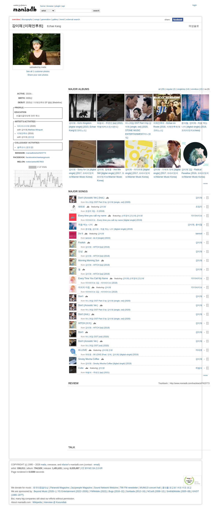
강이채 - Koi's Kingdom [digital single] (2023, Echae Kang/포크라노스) (82, 127)
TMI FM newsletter (129, 487)
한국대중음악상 (40, 487)
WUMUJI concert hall (150, 487)
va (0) (207, 89)
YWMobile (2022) (98, 491)
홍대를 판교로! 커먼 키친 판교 (177, 487)
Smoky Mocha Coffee (91, 359)
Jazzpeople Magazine (81, 487)
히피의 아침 (86, 287)
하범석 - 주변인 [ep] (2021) (97, 372)
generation (46, 19)
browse (50, 6)
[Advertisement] (34, 83)
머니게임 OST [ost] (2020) (97, 336)
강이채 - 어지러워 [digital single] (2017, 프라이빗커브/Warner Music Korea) (137, 173)
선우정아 (125, 216)
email (96, 464)
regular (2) (171, 89)
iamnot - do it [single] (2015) (97, 238)
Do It (83, 233)
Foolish (84, 242)
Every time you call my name (95, 215)
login (195, 5)
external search (73, 19)
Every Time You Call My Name (95, 278)
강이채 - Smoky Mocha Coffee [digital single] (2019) (108, 363)
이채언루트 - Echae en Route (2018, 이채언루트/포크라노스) (166, 127)
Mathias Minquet (35, 130)
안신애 (133, 216)
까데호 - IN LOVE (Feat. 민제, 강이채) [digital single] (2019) (111, 354)
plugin (57, 6)
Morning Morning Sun (91, 260)
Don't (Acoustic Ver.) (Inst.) (94, 197)
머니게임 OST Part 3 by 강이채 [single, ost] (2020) (107, 202)
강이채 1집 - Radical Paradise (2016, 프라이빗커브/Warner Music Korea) (195, 173)
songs (36, 19)
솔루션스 (21, 147)
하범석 (199, 368)
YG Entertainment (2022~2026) (73, 491)
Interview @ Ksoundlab (55, 502)
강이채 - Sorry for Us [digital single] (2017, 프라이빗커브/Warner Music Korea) (82, 173)
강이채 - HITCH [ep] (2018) (97, 247)
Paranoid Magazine (59, 487)
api (63, 6)
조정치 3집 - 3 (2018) (94, 211)
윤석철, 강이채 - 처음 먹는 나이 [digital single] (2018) (109, 229)
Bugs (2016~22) (116, 491)
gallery (55, 19)
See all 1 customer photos (37, 71)
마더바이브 (196, 215)
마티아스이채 (23, 126)
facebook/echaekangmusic (38, 157)
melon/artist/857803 (35, 162)
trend (62, 19)
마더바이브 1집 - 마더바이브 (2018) (101, 283)
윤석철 (199, 224)
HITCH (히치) (87, 323)
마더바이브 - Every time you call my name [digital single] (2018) (113, 220)
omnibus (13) (197, 89)
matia (43, 464)
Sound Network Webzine (106, 487)
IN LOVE (85, 350)
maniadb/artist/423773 (36, 153)
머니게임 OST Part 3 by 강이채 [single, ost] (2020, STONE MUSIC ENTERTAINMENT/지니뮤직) (138, 130)
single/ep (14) (183, 89)
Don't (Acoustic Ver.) (90, 305)
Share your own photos (37, 75)
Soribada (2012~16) (136, 491)
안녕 (83, 251)
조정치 (199, 206)
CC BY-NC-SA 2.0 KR (91, 468)
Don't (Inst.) (86, 314)
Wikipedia (37, 502)
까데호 (199, 350)
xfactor (65, 464)
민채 (110, 350)
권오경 (31, 137)
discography (27, 19)
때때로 (84, 206)
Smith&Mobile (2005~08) (179, 491)
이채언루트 (22, 133)
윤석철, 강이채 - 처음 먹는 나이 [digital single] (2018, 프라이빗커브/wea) (194, 127)
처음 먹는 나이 (88, 224)
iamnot (199, 233)
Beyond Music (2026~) (45, 491)
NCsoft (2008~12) (156, 491)
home (42, 6)
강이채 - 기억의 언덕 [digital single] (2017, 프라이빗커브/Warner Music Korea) (166, 173)
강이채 (199, 197)
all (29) (162, 89)
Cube (83, 368)
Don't (83, 296)
